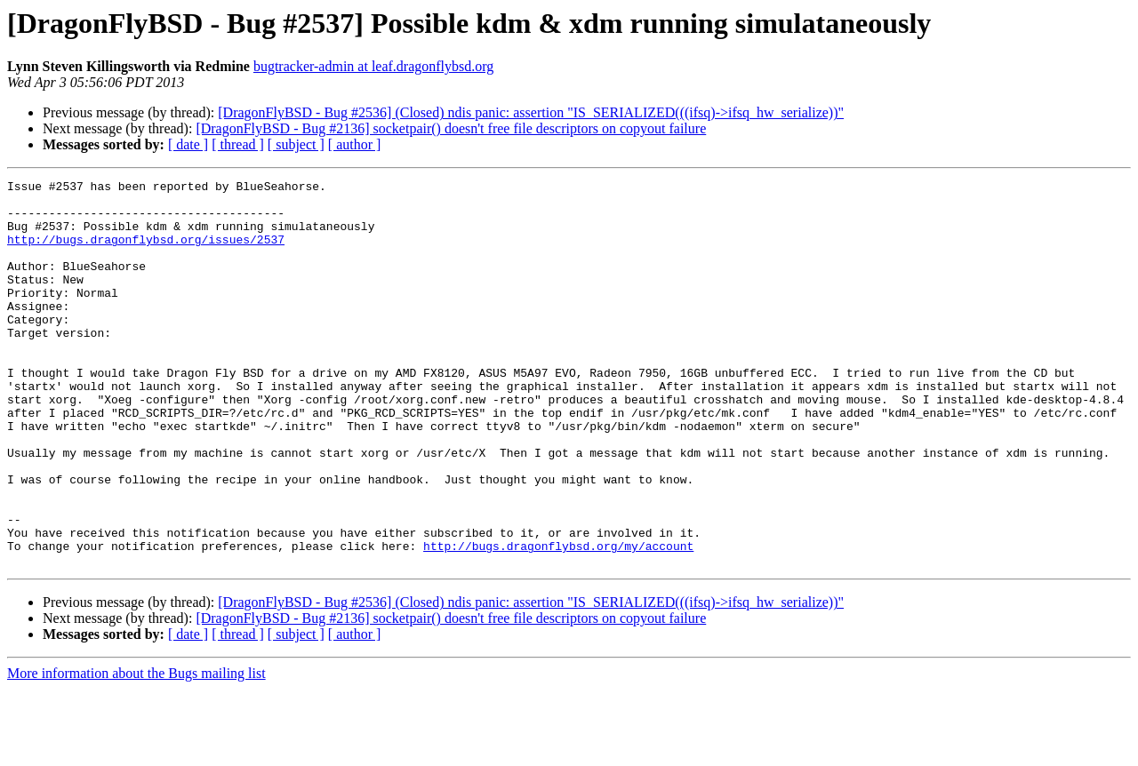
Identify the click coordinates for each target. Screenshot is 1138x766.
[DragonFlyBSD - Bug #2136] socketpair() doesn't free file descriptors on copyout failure (451, 128)
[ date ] (188, 144)
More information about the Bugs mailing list (136, 750)
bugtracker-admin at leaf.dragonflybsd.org (373, 66)
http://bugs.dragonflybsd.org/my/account (558, 620)
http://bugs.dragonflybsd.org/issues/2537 (145, 252)
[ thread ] (238, 144)
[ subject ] (296, 144)
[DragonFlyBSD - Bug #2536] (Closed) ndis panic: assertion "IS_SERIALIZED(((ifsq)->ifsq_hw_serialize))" (531, 112)
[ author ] (354, 144)
